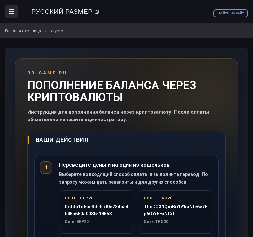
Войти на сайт (230, 13)
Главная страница (23, 30)
